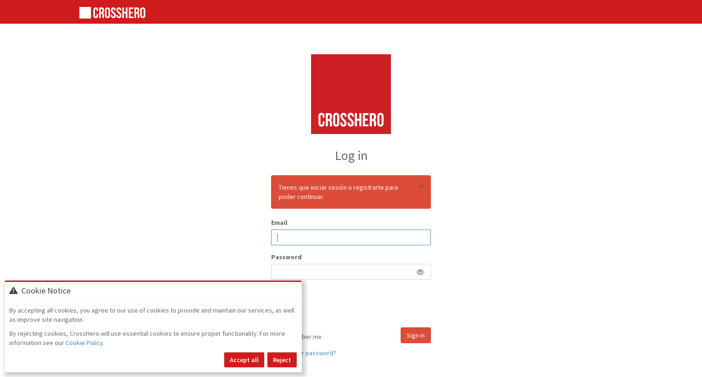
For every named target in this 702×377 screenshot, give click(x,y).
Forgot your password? (303, 353)
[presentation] (341, 305)
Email (279, 222)
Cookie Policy (84, 343)
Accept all (244, 360)
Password (286, 257)
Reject (282, 360)
